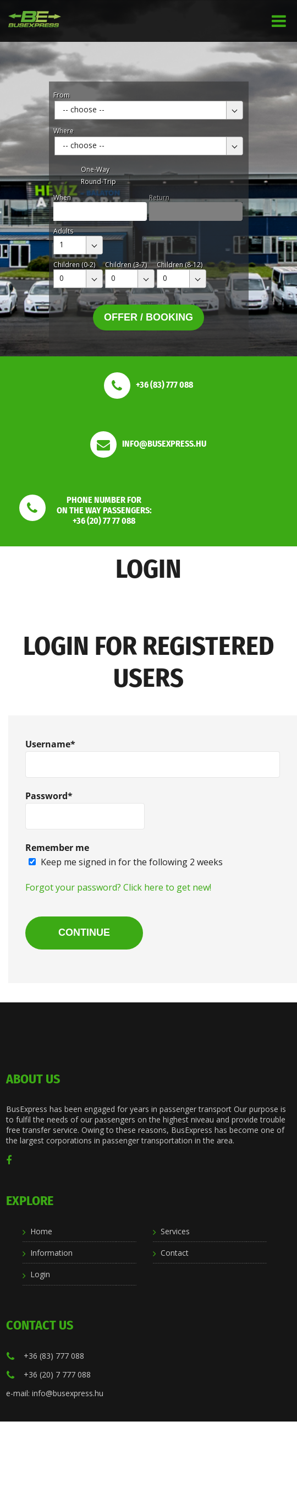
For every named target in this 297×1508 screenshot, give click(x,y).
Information (51, 1252)
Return (159, 197)
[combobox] (148, 110)
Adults (63, 231)
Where (63, 130)
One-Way (95, 169)
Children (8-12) (179, 264)
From (61, 95)
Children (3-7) (126, 264)
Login (40, 1274)
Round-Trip (98, 181)
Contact (175, 1252)
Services (175, 1231)
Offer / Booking (148, 317)
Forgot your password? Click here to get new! (118, 887)
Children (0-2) (74, 264)
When (62, 197)
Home (41, 1231)
